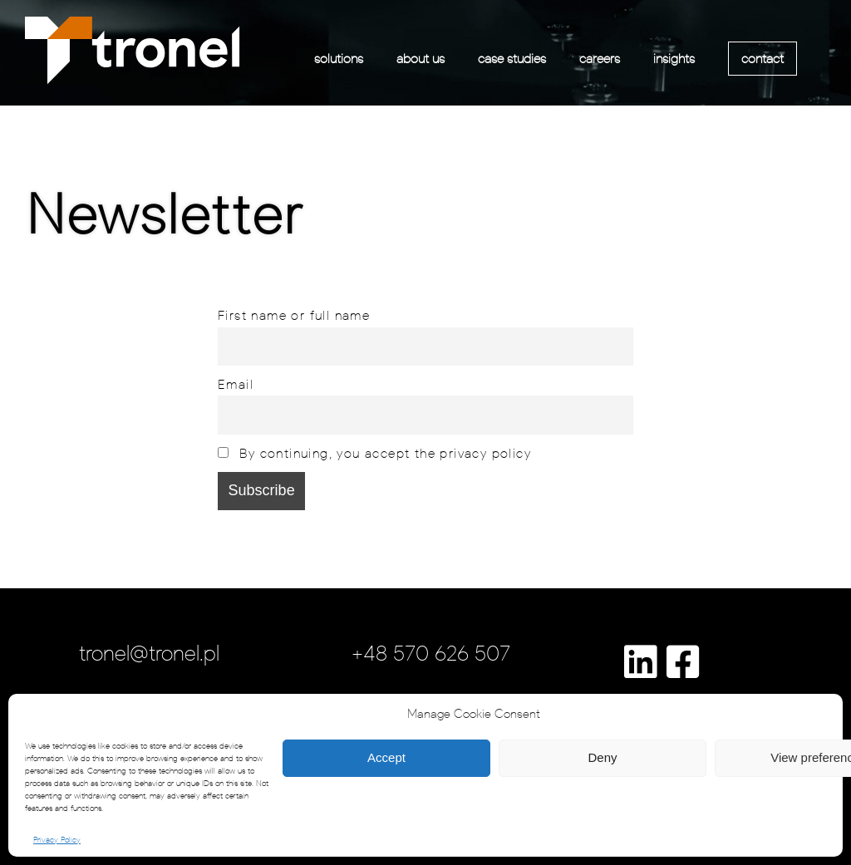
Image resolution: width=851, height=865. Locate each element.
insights (674, 58)
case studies (512, 58)
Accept (386, 757)
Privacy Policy (57, 840)
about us (420, 58)
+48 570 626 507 (431, 653)
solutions (338, 58)
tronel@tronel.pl (149, 653)
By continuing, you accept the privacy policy (374, 453)
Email (235, 384)
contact (762, 58)
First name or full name (294, 315)
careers (599, 58)
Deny (602, 757)
